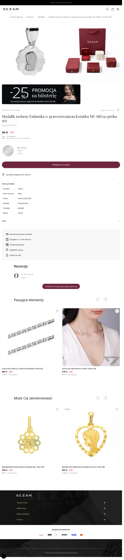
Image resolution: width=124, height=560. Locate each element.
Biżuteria (30, 17)
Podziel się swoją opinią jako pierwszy (61, 286)
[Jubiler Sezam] (11, 9)
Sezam (20, 213)
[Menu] (118, 9)
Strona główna (16, 17)
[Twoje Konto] (61, 502)
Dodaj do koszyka (61, 164)
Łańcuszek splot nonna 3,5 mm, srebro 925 (79, 368)
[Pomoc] (61, 519)
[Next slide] (105, 300)
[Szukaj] (107, 9)
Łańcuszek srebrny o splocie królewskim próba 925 (22, 368)
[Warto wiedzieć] (61, 514)
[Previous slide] (97, 300)
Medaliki (41, 17)
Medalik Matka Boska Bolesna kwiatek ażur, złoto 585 (23, 467)
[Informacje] (61, 508)
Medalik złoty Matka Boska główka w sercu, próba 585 (83, 467)
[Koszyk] (112, 9)
